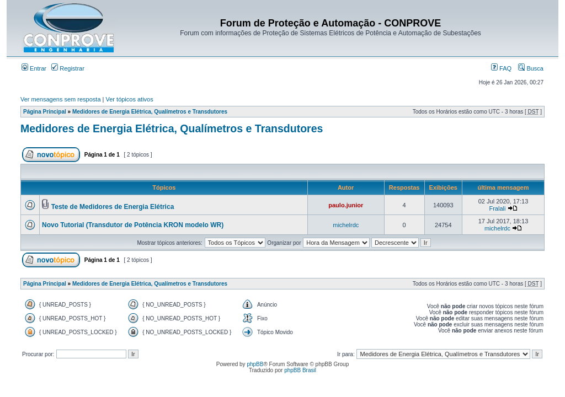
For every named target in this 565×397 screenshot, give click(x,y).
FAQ (501, 68)
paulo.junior (345, 205)
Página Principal (44, 112)
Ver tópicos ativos (129, 99)
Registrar (67, 68)
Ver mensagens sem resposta (60, 99)
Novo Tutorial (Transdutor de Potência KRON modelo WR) (132, 225)
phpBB (255, 364)
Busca (530, 68)
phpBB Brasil (300, 370)
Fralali (497, 208)
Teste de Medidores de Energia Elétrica (112, 207)
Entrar (34, 68)
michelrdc (346, 225)
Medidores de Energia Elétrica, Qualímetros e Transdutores (149, 112)
